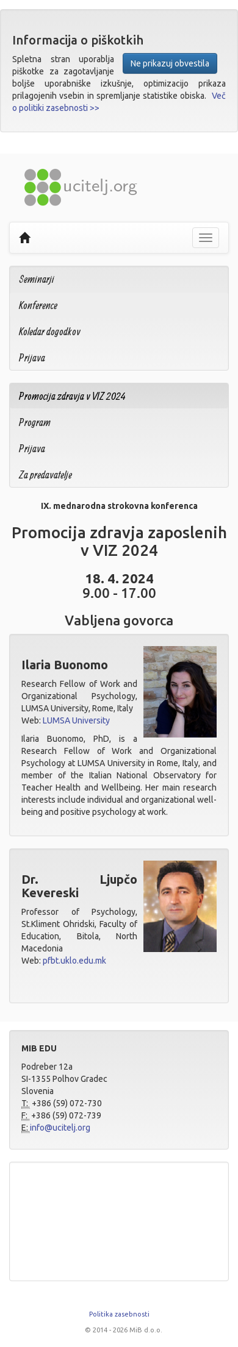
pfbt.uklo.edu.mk (74, 960)
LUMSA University (76, 720)
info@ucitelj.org (60, 1127)
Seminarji (36, 278)
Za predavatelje (45, 474)
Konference (38, 305)
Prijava (32, 357)
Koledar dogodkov (50, 331)
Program (35, 422)
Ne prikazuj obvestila (170, 63)
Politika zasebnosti (119, 1314)
